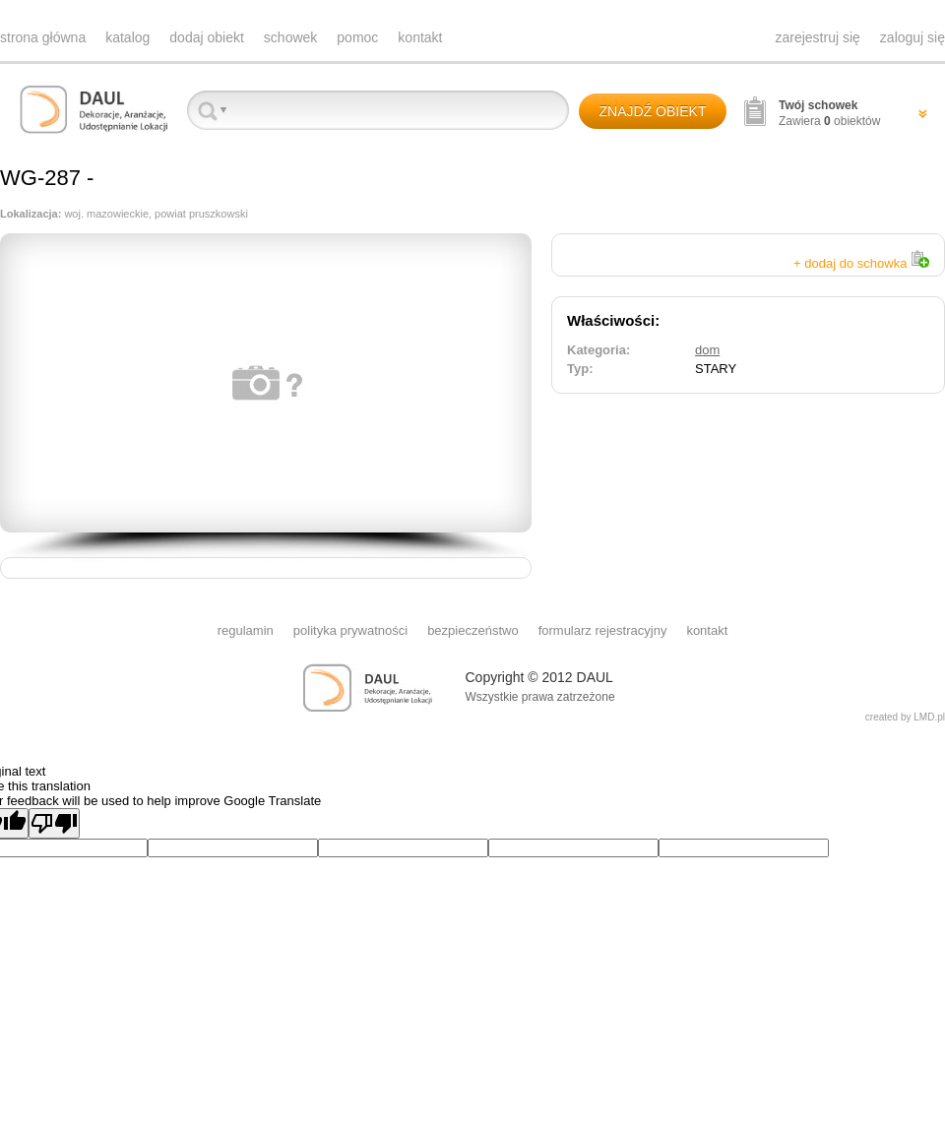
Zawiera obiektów (829, 113)
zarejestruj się (817, 37)
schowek (290, 37)
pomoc (357, 37)
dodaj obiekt (206, 37)
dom (707, 350)
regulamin (246, 630)
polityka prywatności (350, 630)
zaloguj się (912, 37)
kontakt (420, 37)
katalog (127, 37)
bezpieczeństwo (473, 630)
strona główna (43, 37)
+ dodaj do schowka (861, 263)
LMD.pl (929, 717)
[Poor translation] (54, 823)
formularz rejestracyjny (602, 630)
